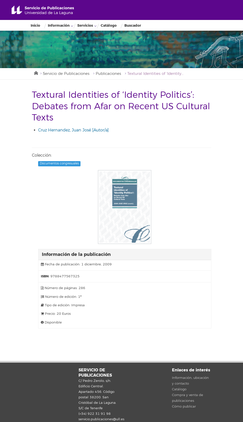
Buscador (132, 25)
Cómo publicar (184, 407)
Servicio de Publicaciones (66, 73)
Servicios (85, 25)
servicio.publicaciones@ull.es (101, 419)
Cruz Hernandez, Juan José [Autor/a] (73, 130)
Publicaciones (108, 73)
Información (59, 25)
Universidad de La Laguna (42, 10)
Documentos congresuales (59, 163)
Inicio (35, 25)
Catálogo (109, 25)
